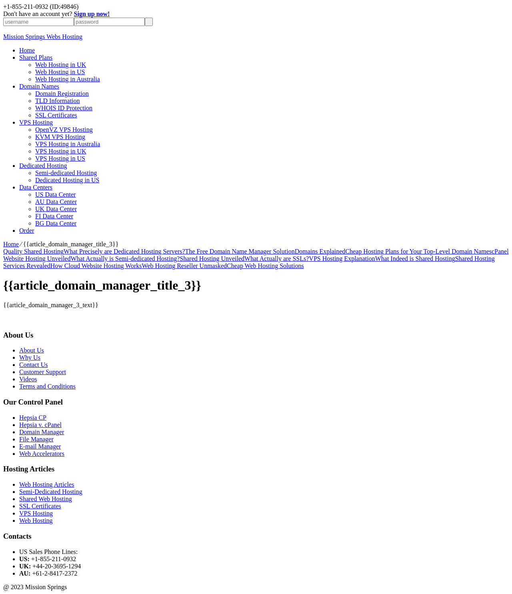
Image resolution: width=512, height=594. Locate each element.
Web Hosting (36, 520)
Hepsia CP (32, 417)
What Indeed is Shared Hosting (415, 258)
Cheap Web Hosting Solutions (265, 265)
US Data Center (55, 194)
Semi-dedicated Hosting (66, 172)
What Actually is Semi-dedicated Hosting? (125, 258)
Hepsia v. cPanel (40, 424)
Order (26, 230)
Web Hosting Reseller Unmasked (184, 265)
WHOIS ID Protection (63, 108)
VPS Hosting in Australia (67, 144)
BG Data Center (55, 223)
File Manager (36, 439)
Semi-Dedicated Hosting (50, 491)
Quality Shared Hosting (33, 251)
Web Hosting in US (60, 71)
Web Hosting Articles (46, 484)
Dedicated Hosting (43, 165)
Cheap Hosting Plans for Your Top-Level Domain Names (418, 251)
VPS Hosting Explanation (342, 258)
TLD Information (57, 100)
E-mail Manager (40, 446)
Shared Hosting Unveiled (212, 258)
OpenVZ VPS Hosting (64, 129)
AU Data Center (56, 201)
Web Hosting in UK (60, 64)
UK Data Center (56, 208)
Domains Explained (320, 251)
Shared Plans (35, 57)
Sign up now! (92, 13)
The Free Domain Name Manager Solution (240, 251)
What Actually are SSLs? (276, 258)
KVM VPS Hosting (60, 136)
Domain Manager (41, 432)
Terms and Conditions (47, 386)
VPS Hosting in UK (60, 151)
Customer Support (42, 371)
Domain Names (39, 86)
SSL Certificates (56, 115)
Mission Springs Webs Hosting (42, 36)
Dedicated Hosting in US (67, 180)
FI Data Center (54, 216)
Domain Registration (62, 93)
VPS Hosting (36, 122)
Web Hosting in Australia (67, 79)
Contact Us (33, 364)
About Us (31, 350)
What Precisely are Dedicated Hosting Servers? (124, 251)
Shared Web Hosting (45, 498)
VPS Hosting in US (60, 158)
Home (27, 50)
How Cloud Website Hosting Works (96, 265)
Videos (28, 379)
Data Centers (35, 187)
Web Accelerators (41, 453)
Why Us (29, 357)
